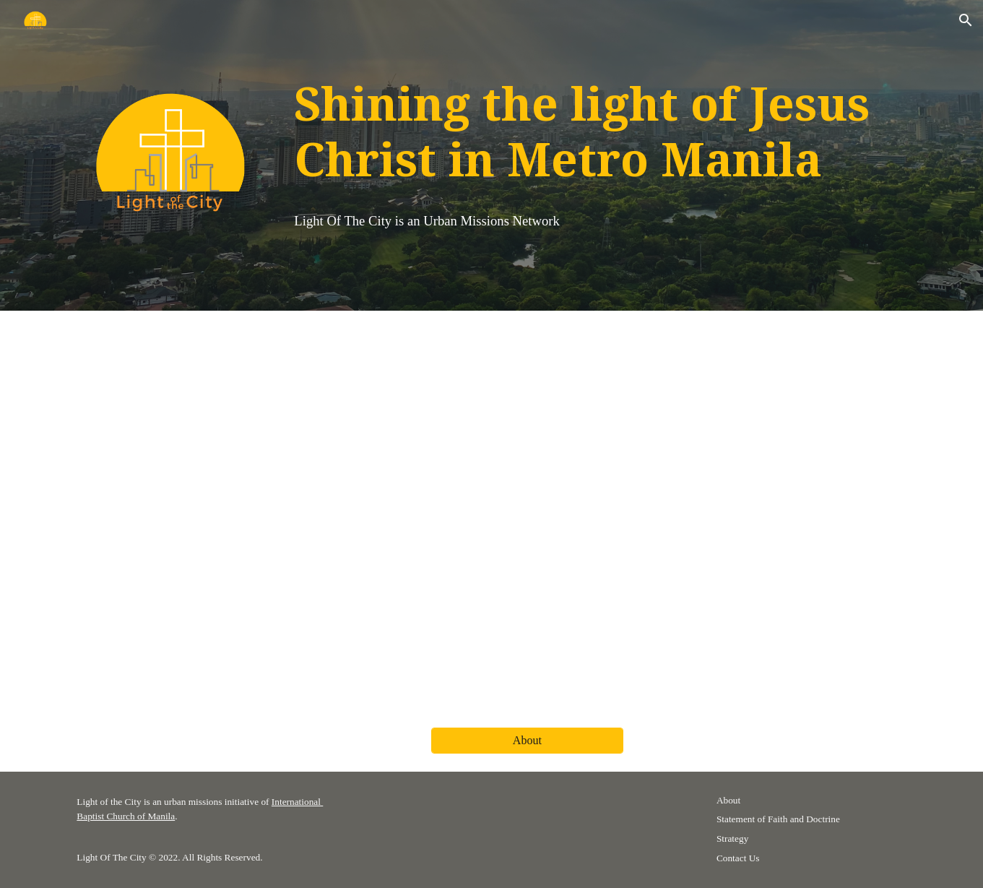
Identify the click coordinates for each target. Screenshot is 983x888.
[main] (598, 135)
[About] (527, 741)
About (728, 800)
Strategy (732, 838)
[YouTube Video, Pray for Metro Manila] (491, 510)
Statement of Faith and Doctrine (778, 819)
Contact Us (738, 858)
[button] (965, 20)
